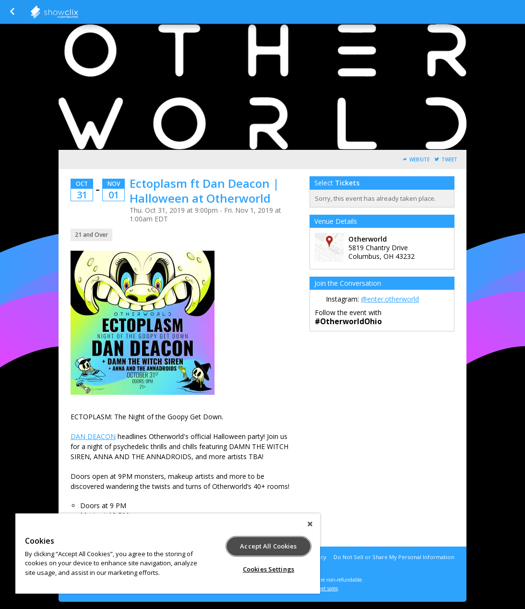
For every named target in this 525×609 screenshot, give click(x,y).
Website (419, 160)
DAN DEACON (93, 436)
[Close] (310, 524)
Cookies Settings (268, 569)
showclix (78, 12)
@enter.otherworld (390, 299)
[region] (167, 553)
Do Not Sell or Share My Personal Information (394, 556)
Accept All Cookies (268, 546)
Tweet (449, 160)
